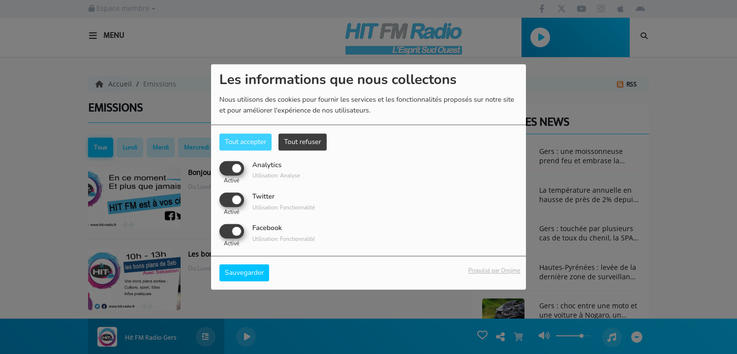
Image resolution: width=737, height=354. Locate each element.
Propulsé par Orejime (494, 271)
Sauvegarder (244, 273)
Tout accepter (245, 142)
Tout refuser (302, 142)
